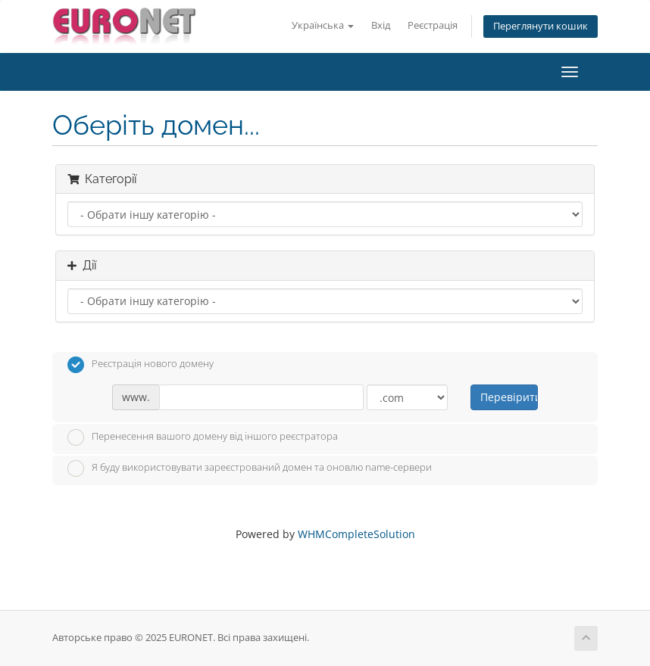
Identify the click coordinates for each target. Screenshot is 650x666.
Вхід (380, 25)
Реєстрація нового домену (140, 364)
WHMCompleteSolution (356, 534)
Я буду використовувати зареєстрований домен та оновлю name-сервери (249, 468)
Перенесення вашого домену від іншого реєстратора (202, 437)
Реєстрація (433, 25)
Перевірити (508, 397)
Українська (323, 25)
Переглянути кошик (540, 26)
